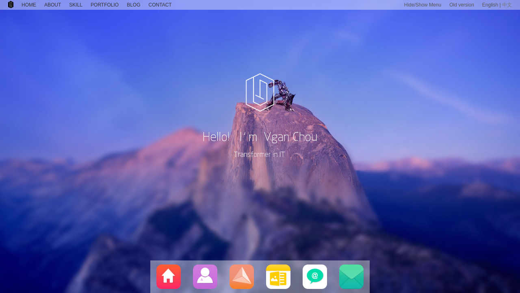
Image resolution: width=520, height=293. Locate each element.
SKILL (75, 5)
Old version (461, 5)
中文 (507, 5)
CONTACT (160, 5)
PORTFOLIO (105, 5)
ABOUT (52, 5)
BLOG (133, 5)
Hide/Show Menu (422, 5)
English (490, 5)
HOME (29, 5)
